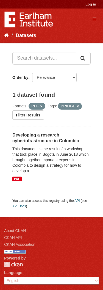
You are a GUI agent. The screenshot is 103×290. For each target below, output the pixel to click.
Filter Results (28, 115)
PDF (17, 178)
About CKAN (15, 230)
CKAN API (13, 237)
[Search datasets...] (44, 58)
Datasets (26, 35)
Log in (90, 4)
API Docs (19, 206)
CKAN (13, 264)
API (77, 201)
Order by (20, 77)
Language (13, 273)
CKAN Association (19, 244)
